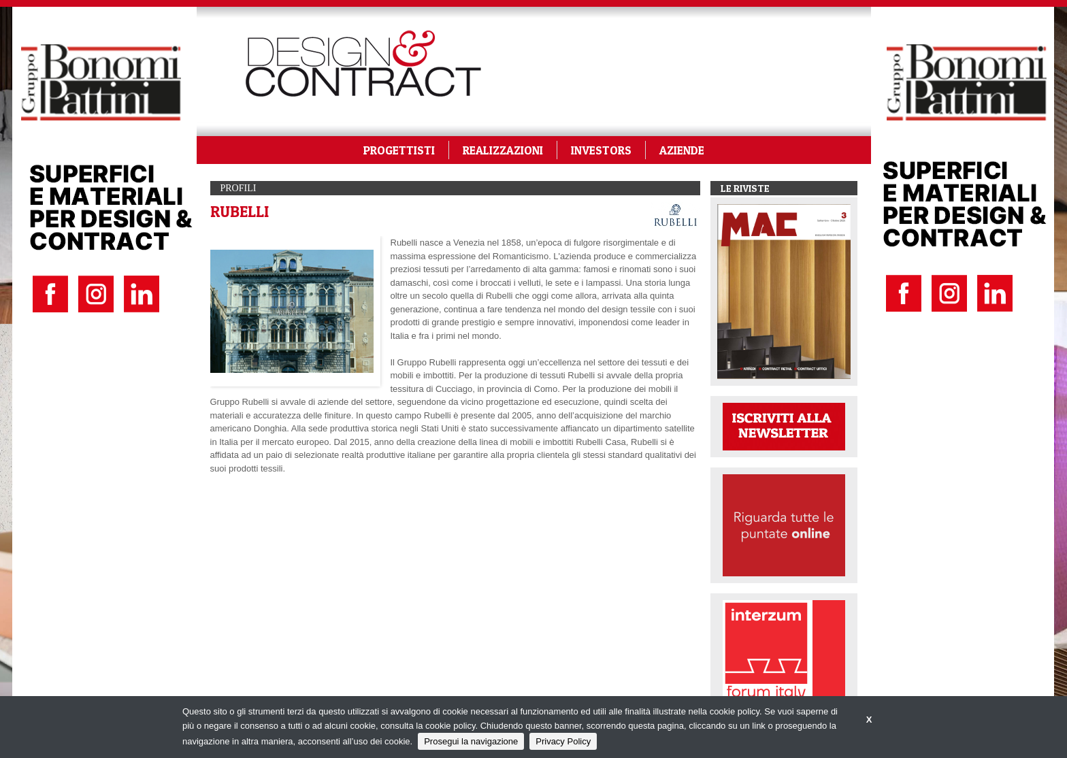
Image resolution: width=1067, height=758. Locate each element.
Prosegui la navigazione (471, 741)
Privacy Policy (563, 741)
